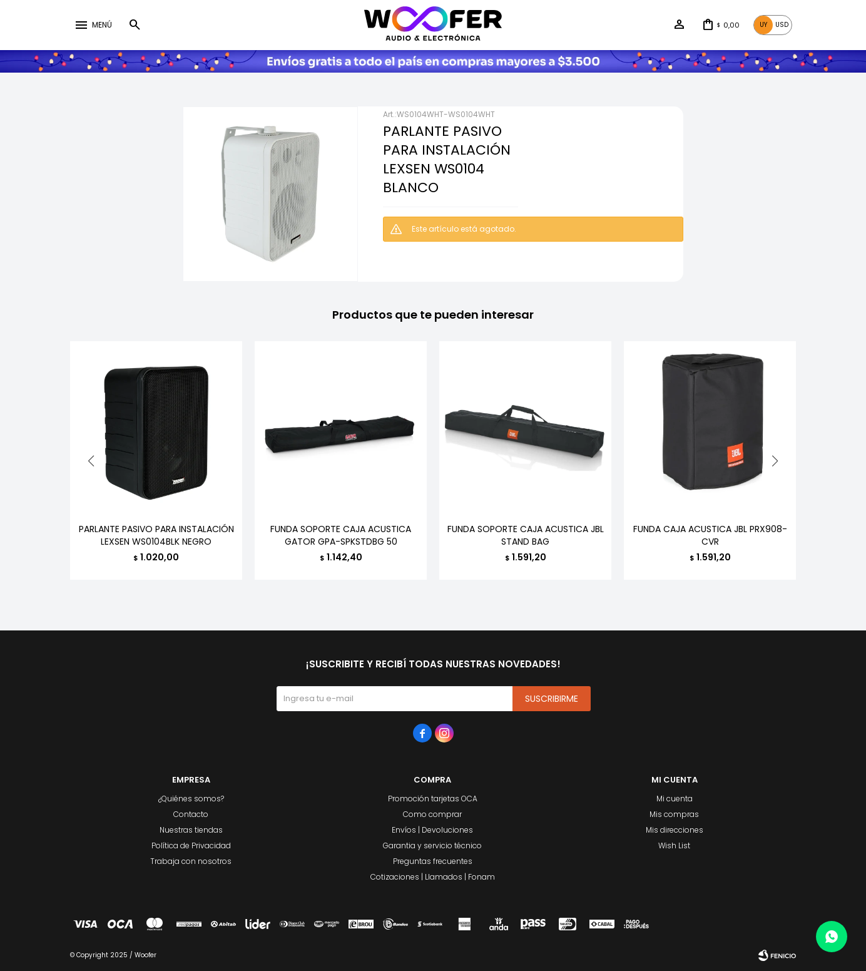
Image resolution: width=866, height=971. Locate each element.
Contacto (190, 814)
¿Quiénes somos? (191, 798)
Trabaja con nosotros (191, 861)
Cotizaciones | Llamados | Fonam (432, 876)
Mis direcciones (674, 830)
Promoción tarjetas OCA (432, 798)
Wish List (674, 845)
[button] (775, 461)
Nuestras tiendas (191, 830)
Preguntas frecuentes (432, 861)
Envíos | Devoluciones (432, 830)
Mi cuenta (674, 798)
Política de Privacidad (191, 845)
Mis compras (674, 814)
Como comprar (432, 814)
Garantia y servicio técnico (432, 845)
